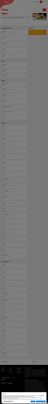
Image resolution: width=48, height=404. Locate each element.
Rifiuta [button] (33, 401)
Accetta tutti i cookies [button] (40, 401)
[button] (45, 393)
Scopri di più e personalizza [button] (8, 401)
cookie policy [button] (32, 396)
